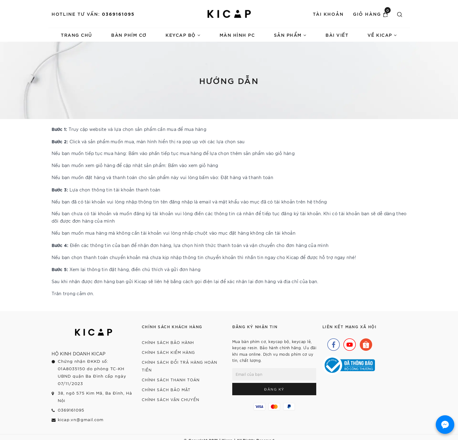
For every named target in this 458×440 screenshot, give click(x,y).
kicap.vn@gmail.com (80, 419)
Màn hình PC (237, 35)
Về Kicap (382, 35)
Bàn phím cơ (129, 35)
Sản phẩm (290, 35)
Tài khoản (328, 14)
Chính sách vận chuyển (170, 399)
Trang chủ (76, 35)
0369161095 (118, 14)
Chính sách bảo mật (166, 389)
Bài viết (337, 35)
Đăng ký (274, 389)
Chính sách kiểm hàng (168, 352)
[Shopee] (364, 343)
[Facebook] (332, 343)
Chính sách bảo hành (168, 342)
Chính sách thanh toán (171, 379)
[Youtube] (348, 343)
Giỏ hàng (372, 13)
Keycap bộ (183, 35)
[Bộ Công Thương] (348, 364)
